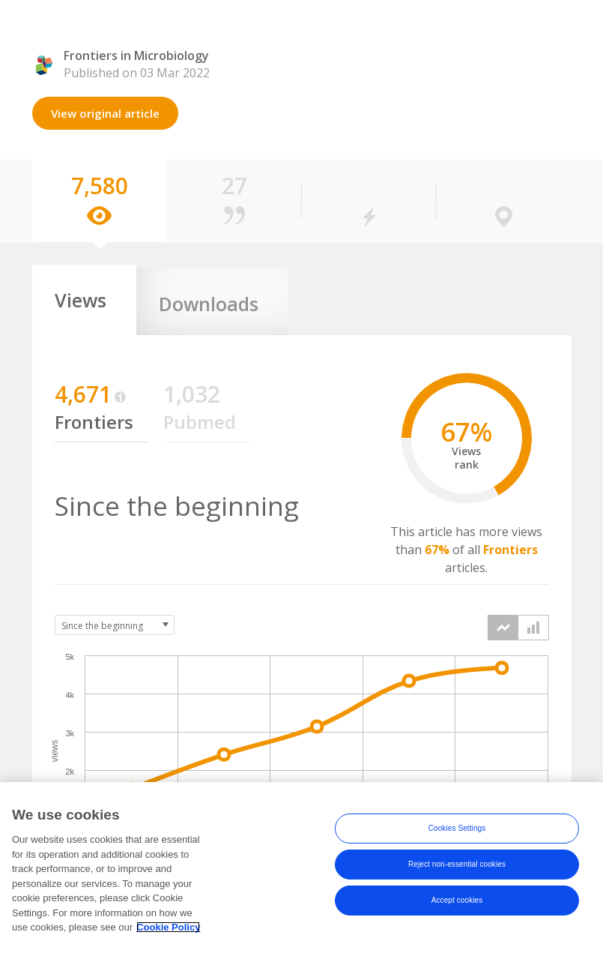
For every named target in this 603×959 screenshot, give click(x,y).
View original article (105, 113)
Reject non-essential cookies (457, 881)
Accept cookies (457, 917)
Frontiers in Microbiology (136, 55)
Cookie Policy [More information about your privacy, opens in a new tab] (168, 943)
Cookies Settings (457, 845)
